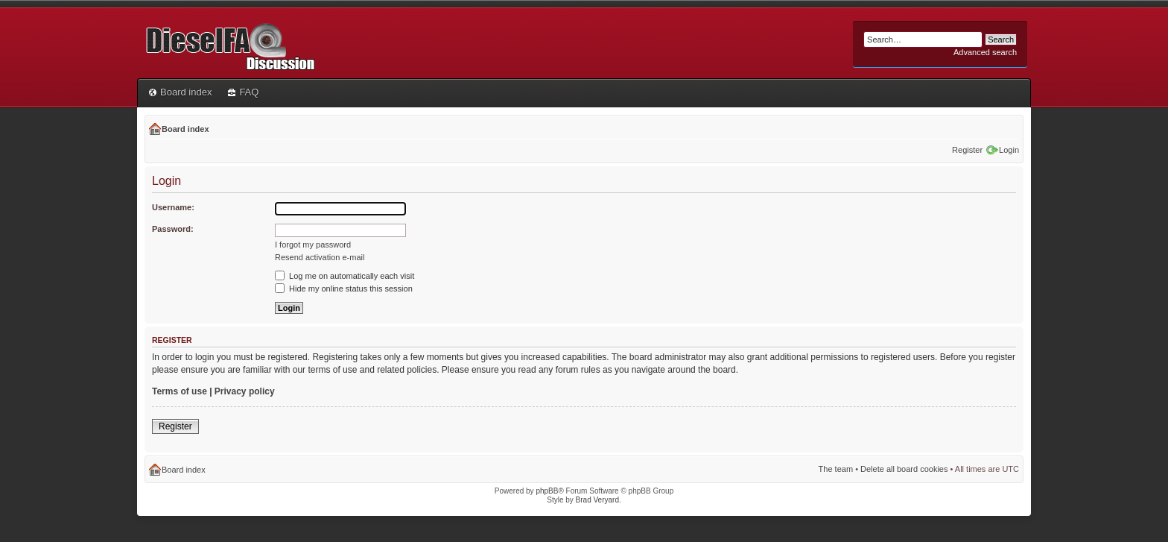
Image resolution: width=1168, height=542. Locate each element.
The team (836, 468)
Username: (173, 207)
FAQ (243, 92)
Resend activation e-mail (319, 257)
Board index (180, 92)
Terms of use (179, 391)
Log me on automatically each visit (344, 275)
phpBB (547, 491)
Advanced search (985, 52)
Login (1009, 149)
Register (967, 149)
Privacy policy (245, 391)
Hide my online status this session (344, 288)
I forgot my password (313, 244)
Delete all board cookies (904, 468)
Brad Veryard (597, 500)
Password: (173, 228)
